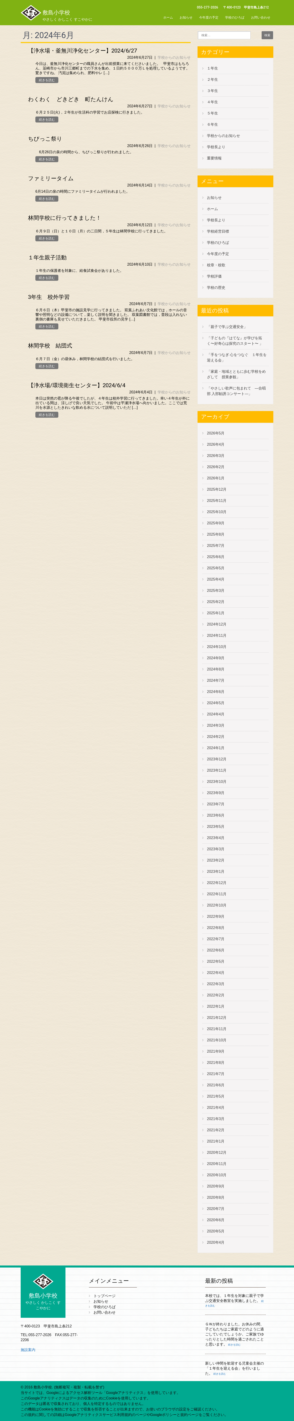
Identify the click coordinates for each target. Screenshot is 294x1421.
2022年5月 (216, 961)
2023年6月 (216, 815)
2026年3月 (216, 456)
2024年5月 (216, 703)
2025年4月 (216, 579)
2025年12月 (216, 489)
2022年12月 (216, 883)
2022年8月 (216, 928)
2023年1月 (216, 871)
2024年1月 (216, 748)
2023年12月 (216, 759)
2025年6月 (216, 557)
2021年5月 (216, 1096)
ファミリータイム (51, 178)
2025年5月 (216, 568)
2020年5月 (216, 1231)
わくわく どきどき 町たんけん (70, 99)
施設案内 (28, 1350)
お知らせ (186, 17)
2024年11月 (216, 635)
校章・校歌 (216, 265)
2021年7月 (216, 1074)
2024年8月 (216, 669)
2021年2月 (216, 1130)
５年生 (212, 113)
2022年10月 (216, 905)
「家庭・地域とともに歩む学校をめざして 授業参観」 (236, 374)
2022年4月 (216, 973)
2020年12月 (216, 1152)
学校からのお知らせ (174, 57)
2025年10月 (216, 512)
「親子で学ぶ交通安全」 (227, 327)
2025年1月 (216, 613)
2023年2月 (216, 860)
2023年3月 (216, 849)
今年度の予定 (208, 17)
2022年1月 (216, 1006)
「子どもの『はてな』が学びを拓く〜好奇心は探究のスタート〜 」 (235, 340)
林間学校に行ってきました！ (64, 218)
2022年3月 (216, 984)
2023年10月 (216, 782)
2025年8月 (216, 534)
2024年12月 (216, 624)
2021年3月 (216, 1119)
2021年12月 (216, 1018)
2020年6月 (216, 1220)
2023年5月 (216, 827)
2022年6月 (216, 950)
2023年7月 (216, 804)
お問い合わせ (260, 17)
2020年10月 (216, 1175)
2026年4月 (216, 444)
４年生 (212, 102)
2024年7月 (216, 680)
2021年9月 (216, 1051)
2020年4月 (216, 1242)
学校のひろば (234, 17)
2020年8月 (216, 1197)
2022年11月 (216, 894)
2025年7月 (216, 546)
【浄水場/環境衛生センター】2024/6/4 (76, 385)
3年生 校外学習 (49, 297)
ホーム (168, 17)
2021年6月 (216, 1085)
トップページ (104, 1296)
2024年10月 (216, 647)
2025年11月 (216, 501)
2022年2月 (216, 995)
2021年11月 (216, 1029)
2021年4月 (216, 1108)
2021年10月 (216, 1040)
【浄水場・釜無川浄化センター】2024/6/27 (82, 50)
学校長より (216, 147)
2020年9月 (216, 1186)
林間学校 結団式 (50, 345)
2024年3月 (216, 725)
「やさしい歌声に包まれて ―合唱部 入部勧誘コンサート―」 (236, 391)
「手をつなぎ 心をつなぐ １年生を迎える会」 (237, 357)
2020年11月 (216, 1164)
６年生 (212, 124)
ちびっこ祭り (45, 139)
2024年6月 (216, 692)
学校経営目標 (218, 231)
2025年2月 (216, 602)
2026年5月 (216, 433)
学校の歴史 (216, 287)
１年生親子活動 (47, 257)
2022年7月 (216, 939)
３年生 (212, 91)
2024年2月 (216, 737)
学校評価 (214, 276)
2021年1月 (216, 1141)
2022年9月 (216, 916)
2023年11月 (216, 770)
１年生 (212, 68)
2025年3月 (216, 590)
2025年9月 (216, 523)
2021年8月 (216, 1063)
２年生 (212, 79)
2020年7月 (216, 1209)
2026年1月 (216, 478)
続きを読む (47, 80)
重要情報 (214, 158)
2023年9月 (216, 793)
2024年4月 (216, 714)
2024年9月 (216, 658)
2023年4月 (216, 838)
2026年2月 (216, 467)
